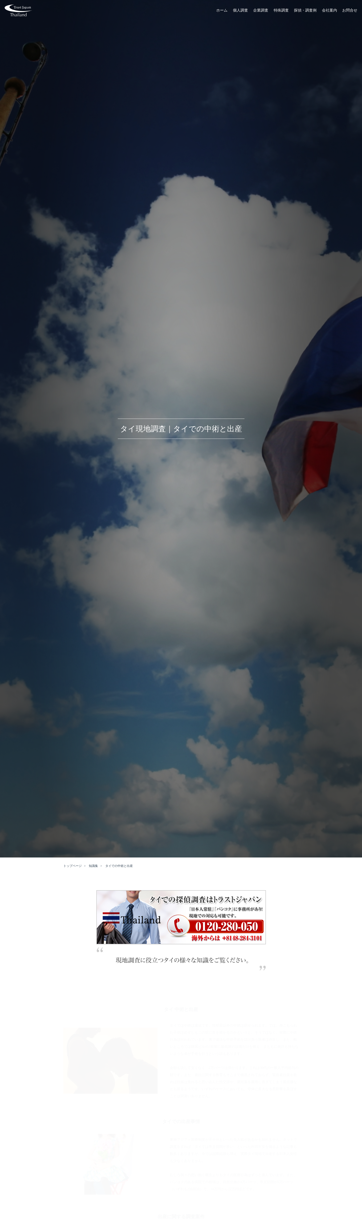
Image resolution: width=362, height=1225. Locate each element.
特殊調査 (281, 11)
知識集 (93, 866)
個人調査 (240, 11)
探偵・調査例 (305, 11)
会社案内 (329, 11)
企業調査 (260, 11)
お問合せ (349, 11)
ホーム (222, 11)
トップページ (72, 866)
